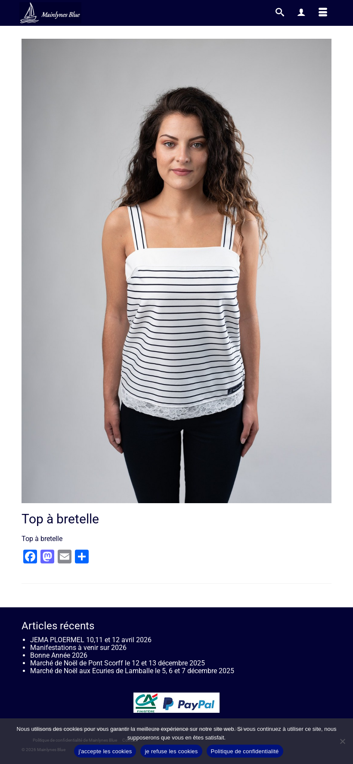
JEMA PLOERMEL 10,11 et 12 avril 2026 (91, 640)
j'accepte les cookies (105, 751)
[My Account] (301, 13)
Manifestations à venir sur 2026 (78, 647)
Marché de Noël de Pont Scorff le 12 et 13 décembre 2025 (117, 663)
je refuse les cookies (171, 751)
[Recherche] (280, 13)
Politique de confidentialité (245, 751)
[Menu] (323, 13)
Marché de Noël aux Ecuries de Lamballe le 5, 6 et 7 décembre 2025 (132, 671)
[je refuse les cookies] (342, 741)
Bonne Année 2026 (58, 655)
